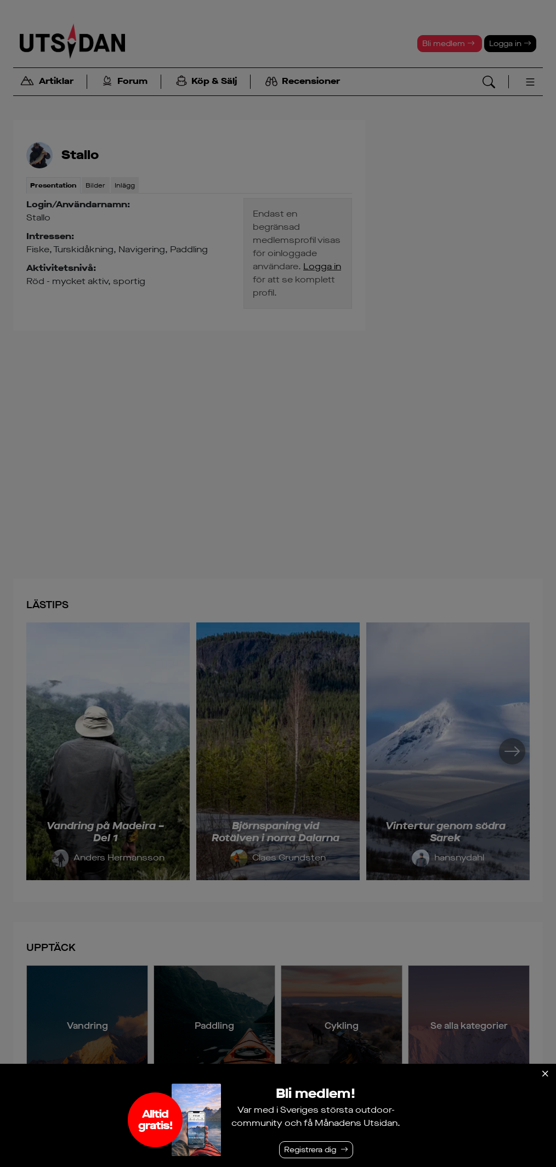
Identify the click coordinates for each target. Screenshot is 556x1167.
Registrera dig (310, 1150)
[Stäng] (545, 1074)
